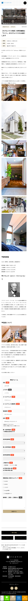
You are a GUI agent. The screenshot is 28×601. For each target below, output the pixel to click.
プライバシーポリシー (14, 584)
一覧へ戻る (18, 533)
